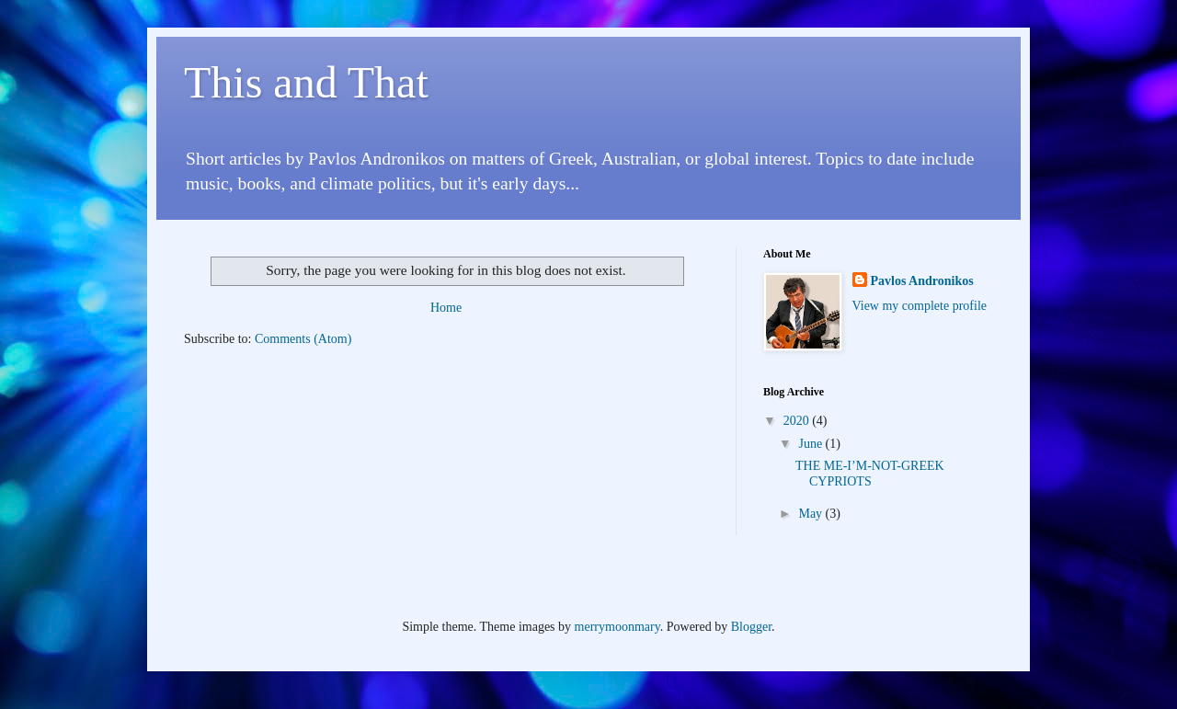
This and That (306, 82)
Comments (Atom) (303, 339)
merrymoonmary (617, 627)
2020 (798, 421)
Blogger (751, 627)
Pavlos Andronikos (922, 281)
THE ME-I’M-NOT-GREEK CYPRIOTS (869, 473)
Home (446, 307)
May (811, 513)
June (811, 444)
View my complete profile (920, 306)
